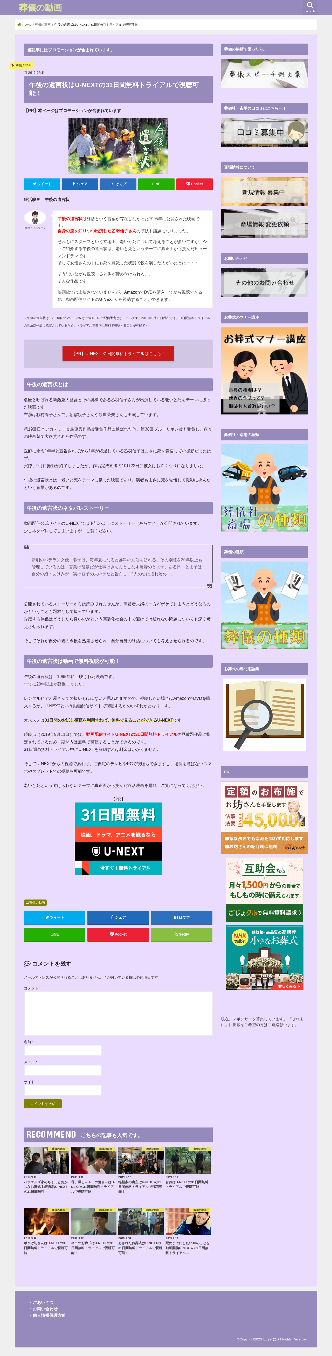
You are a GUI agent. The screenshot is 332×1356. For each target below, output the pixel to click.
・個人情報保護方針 (47, 1315)
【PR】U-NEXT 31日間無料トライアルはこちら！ (118, 353)
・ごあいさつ (41, 1302)
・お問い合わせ (43, 1308)
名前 (28, 1042)
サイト (29, 1082)
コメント (31, 988)
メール (30, 1062)
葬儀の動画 (40, 7)
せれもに (269, 1339)
